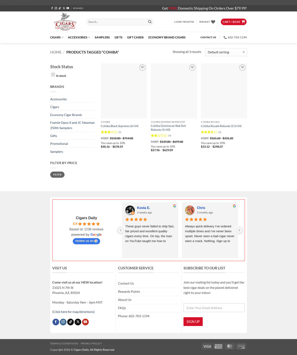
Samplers (102, 37)
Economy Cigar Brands (66, 115)
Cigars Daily (86, 218)
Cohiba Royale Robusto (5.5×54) (221, 126)
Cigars (56, 37)
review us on (86, 241)
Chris (201, 208)
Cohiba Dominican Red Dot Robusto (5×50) (168, 127)
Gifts (118, 37)
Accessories (79, 37)
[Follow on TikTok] (60, 8)
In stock (61, 75)
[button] (184, 22)
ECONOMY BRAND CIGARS (167, 37)
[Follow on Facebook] (52, 8)
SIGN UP (193, 321)
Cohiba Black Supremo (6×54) (119, 126)
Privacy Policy (91, 343)
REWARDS (78, 8)
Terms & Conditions (64, 343)
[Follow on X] (64, 8)
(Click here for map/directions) (73, 312)
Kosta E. (143, 208)
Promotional (59, 143)
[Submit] (149, 21)
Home (55, 52)
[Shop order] (226, 52)
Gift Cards (135, 37)
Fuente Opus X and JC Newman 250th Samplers (72, 125)
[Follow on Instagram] (56, 8)
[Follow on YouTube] (68, 8)
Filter (57, 174)
